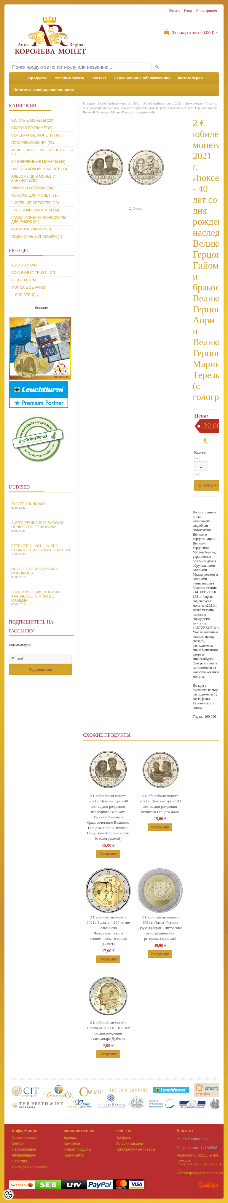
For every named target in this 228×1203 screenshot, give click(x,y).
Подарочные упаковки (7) (36, 237)
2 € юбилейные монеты (114, 103)
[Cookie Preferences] (8, 1194)
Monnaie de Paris (28, 287)
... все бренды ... (27, 295)
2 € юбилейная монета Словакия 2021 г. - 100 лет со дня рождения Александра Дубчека (108, 1030)
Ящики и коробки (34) (32, 188)
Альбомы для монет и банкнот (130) (33, 178)
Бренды (70, 1137)
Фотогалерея (190, 78)
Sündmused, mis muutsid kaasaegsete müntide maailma (41, 598)
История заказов (129, 1143)
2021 (136, 103)
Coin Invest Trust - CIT (33, 273)
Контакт (98, 78)
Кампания (72, 1143)
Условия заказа (69, 78)
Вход (188, 11)
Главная (88, 103)
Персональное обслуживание (142, 78)
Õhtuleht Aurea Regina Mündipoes (41, 573)
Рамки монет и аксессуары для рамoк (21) (38, 220)
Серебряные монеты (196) (37, 135)
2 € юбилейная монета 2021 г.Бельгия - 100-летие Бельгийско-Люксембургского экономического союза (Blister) (108, 930)
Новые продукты (77, 1149)
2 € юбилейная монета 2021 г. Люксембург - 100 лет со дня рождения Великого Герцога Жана (160, 804)
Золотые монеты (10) (32, 120)
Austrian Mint (25, 265)
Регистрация (206, 11)
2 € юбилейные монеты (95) (38, 162)
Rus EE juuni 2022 (41, 505)
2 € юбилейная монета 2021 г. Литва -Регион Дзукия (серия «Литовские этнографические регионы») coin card (160, 928)
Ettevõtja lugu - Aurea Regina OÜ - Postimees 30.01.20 (41, 549)
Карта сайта (74, 1155)
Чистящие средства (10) (35, 203)
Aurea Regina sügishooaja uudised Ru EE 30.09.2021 (41, 526)
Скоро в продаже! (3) (31, 128)
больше (41, 308)
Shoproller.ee (208, 1185)
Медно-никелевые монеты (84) (38, 152)
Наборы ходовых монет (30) (39, 169)
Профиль (123, 1137)
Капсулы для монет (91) (34, 195)
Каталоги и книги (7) (31, 229)
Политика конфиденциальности (43, 90)
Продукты (37, 78)
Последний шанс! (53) (32, 143)
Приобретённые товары (135, 1149)
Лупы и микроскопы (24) (35, 210)
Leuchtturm (23, 280)
